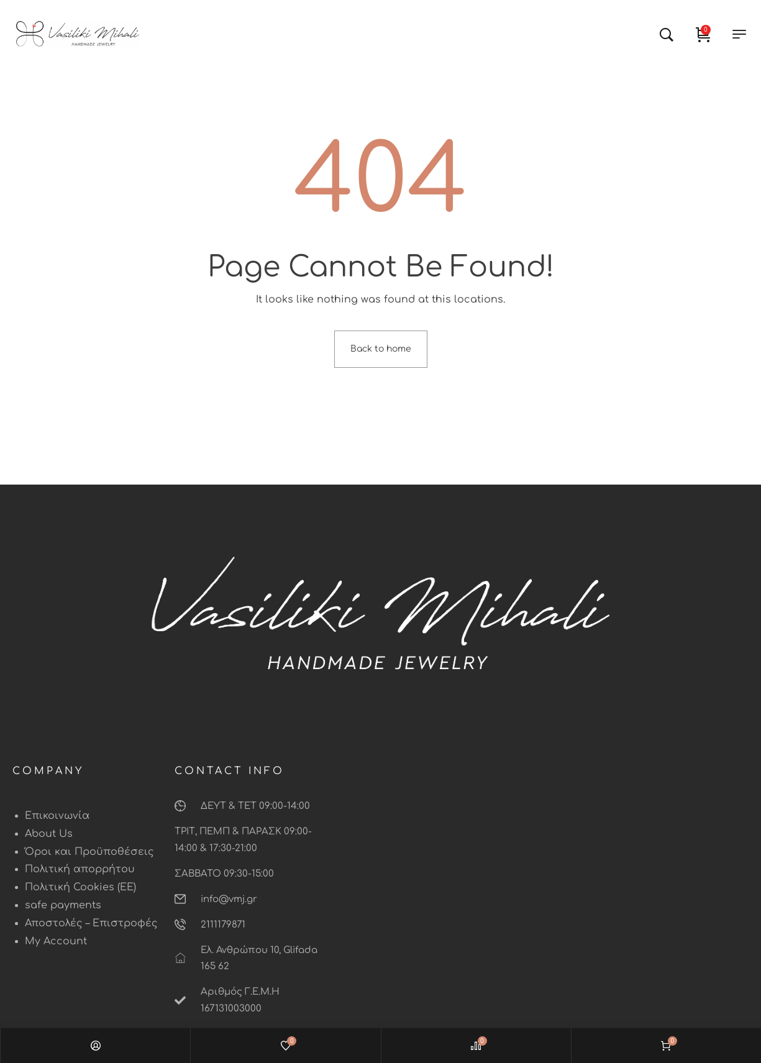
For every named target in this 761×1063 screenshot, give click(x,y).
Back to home (380, 349)
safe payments (63, 905)
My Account (56, 941)
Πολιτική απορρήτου (80, 869)
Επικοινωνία (57, 815)
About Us (49, 833)
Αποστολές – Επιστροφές (91, 923)
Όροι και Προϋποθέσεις (89, 851)
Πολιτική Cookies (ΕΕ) (80, 887)
